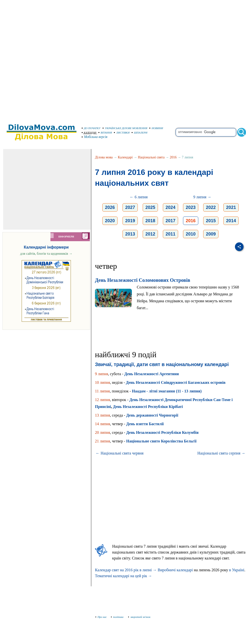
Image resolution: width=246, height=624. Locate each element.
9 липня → (202, 197)
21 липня (102, 441)
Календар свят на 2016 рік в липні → (126, 570)
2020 (110, 220)
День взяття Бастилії (145, 424)
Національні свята (151, 157)
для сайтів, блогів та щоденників (46, 253)
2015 (211, 220)
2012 (150, 234)
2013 (130, 234)
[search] (206, 132)
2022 (211, 207)
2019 (130, 220)
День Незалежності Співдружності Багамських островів (176, 382)
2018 (150, 220)
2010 (191, 234)
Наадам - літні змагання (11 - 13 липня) (166, 391)
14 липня (102, 424)
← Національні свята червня (119, 453)
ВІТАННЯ (105, 132)
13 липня (102, 415)
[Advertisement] (59, 59)
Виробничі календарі (175, 570)
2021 (231, 207)
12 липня (102, 400)
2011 (170, 234)
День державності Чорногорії (152, 415)
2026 (110, 207)
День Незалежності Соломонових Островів (142, 280)
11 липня (102, 391)
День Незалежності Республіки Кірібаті (148, 407)
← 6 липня (139, 197)
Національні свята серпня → (221, 453)
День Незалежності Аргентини (151, 374)
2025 (150, 207)
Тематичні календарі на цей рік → (123, 576)
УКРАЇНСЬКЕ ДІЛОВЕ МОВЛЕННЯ (125, 128)
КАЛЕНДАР (89, 132)
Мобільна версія (94, 137)
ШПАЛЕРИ (139, 132)
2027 (130, 207)
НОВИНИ (156, 128)
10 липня (102, 382)
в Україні (236, 570)
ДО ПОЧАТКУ (91, 128)
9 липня (101, 374)
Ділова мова (104, 157)
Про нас (101, 616)
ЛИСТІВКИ (121, 132)
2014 (231, 220)
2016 (173, 157)
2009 (211, 234)
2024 (170, 207)
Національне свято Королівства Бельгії (161, 441)
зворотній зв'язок (139, 616)
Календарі (125, 157)
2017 (170, 220)
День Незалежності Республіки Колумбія (162, 432)
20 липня (102, 432)
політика (117, 616)
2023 (191, 207)
